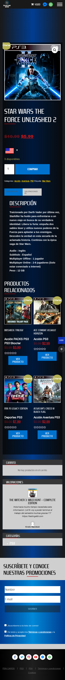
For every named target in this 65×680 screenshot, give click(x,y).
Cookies (32, 673)
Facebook (15, 657)
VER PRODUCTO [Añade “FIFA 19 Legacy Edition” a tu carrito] (18, 435)
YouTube (35, 657)
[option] (32, 508)
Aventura (25, 181)
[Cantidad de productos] (9, 169)
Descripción (12, 192)
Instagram (29, 657)
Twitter (22, 657)
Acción (17, 181)
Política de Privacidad (14, 636)
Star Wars (46, 181)
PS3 (32, 181)
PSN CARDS (9, 669)
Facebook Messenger (42, 657)
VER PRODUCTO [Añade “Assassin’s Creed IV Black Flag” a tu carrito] (47, 435)
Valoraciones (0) (31, 192)
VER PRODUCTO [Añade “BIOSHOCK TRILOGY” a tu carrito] (18, 360)
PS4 (31, 669)
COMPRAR (32, 169)
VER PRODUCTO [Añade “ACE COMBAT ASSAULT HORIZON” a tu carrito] (47, 356)
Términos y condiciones (39, 632)
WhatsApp (49, 657)
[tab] (13, 192)
